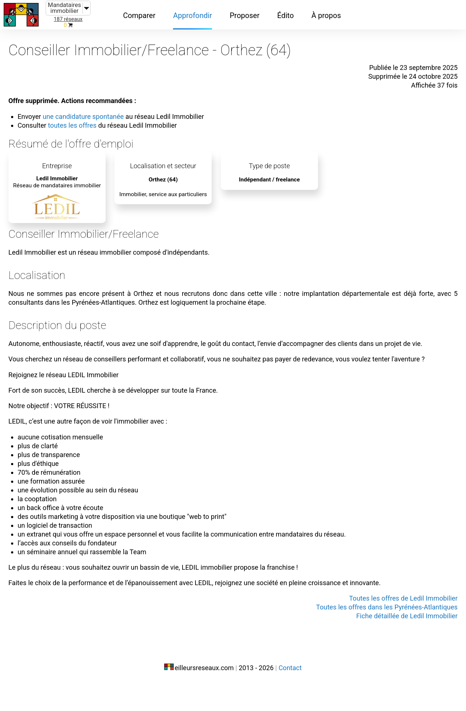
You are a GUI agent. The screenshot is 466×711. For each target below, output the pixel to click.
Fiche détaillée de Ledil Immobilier (398, 644)
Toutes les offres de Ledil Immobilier (394, 627)
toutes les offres (81, 118)
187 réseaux (68, 19)
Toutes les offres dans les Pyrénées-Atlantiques (376, 636)
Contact (290, 695)
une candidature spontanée (93, 109)
